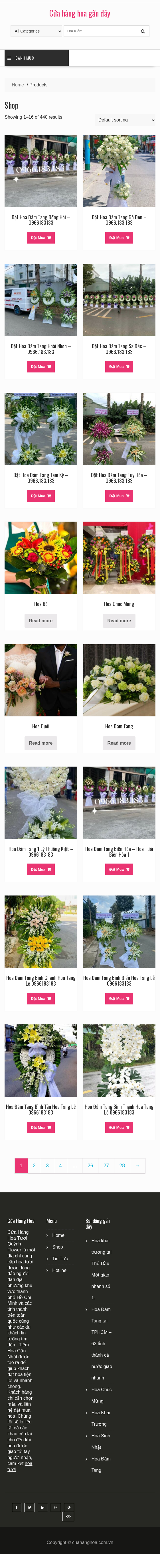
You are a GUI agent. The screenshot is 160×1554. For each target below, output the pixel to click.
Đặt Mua (38, 238)
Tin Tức (60, 1258)
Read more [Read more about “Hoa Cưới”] (41, 743)
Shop (57, 1247)
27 (106, 1165)
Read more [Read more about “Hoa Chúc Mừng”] (119, 620)
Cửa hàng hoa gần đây (79, 13)
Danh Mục (20, 58)
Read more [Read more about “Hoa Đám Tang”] (119, 743)
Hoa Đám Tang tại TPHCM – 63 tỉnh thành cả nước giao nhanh (101, 1343)
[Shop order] (125, 120)
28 (122, 1165)
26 (90, 1165)
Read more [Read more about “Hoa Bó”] (41, 620)
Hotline (59, 1270)
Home (58, 1235)
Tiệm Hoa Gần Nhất (18, 1350)
